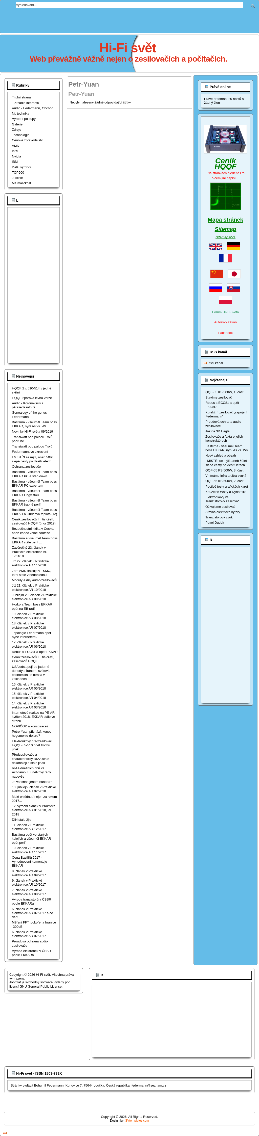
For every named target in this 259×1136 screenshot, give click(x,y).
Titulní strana (21, 97)
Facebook (225, 333)
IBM (15, 162)
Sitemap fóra (225, 237)
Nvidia (16, 156)
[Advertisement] (129, 19)
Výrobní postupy (24, 119)
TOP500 (18, 172)
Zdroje (16, 129)
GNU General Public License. (40, 986)
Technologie (20, 135)
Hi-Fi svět (127, 47)
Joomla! (15, 982)
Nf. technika (20, 113)
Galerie (17, 124)
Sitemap (225, 229)
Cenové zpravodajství (28, 140)
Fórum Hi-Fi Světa (225, 312)
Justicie (17, 178)
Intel (15, 151)
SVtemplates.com (137, 1120)
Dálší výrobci (21, 167)
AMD (15, 146)
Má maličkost (21, 183)
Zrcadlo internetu (26, 103)
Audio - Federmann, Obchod (32, 108)
